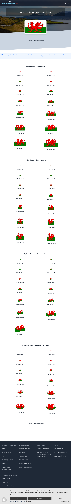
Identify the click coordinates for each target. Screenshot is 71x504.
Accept (39, 498)
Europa (4, 463)
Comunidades (23, 456)
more (60, 498)
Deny (18, 498)
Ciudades (22, 452)
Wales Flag (5, 482)
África (3, 448)
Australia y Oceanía (7, 460)
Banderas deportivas (25, 467)
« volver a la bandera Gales (35, 40)
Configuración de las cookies (60, 457)
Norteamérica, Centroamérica (6, 468)
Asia (3, 456)
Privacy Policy (66, 501)
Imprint (62, 501)
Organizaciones (23, 460)
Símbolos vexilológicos (43, 448)
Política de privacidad (60, 452)
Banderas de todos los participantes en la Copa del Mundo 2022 (44, 454)
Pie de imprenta (59, 448)
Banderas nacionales (9, 445)
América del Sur (6, 452)
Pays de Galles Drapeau (9, 486)
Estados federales (24, 448)
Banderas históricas (25, 463)
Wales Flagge (6, 478)
